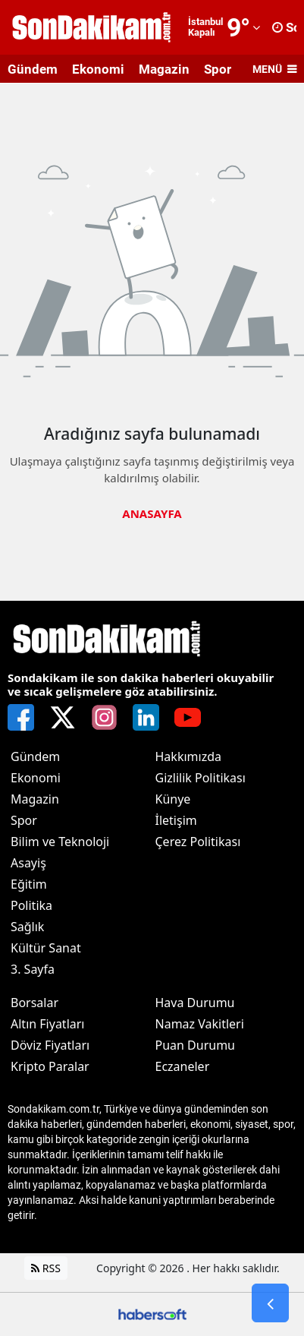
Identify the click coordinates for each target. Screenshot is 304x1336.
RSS (46, 1268)
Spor (217, 69)
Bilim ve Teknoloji (60, 841)
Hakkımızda (188, 756)
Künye (173, 799)
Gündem (33, 69)
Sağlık (27, 926)
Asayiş (28, 862)
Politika (31, 905)
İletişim (176, 820)
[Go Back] (270, 1303)
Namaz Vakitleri (199, 1023)
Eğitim (29, 884)
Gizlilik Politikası (200, 777)
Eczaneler (182, 1066)
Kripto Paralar (50, 1066)
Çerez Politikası (198, 841)
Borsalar (34, 1002)
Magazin (164, 69)
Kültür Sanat (46, 948)
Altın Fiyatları (48, 1023)
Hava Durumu (195, 1002)
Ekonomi (98, 69)
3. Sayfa (33, 969)
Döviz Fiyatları (50, 1045)
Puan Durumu (195, 1045)
